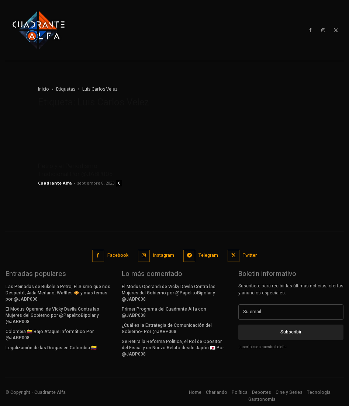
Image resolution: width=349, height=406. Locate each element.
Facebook (117, 255)
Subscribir (290, 332)
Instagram (163, 255)
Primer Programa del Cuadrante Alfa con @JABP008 (164, 311)
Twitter (250, 255)
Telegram (208, 255)
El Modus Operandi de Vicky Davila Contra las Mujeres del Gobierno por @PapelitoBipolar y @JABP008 (52, 315)
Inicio (43, 89)
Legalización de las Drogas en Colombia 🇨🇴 (51, 347)
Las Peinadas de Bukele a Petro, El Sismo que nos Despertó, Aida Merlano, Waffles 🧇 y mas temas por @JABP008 (58, 292)
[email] (290, 311)
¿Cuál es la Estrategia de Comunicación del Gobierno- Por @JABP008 (167, 327)
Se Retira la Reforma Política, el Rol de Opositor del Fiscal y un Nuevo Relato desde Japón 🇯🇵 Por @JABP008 (173, 347)
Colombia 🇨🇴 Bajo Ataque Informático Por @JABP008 (49, 334)
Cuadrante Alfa (55, 183)
